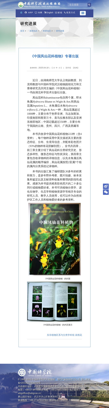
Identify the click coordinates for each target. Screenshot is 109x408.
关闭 (75, 68)
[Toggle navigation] (83, 13)
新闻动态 (33, 31)
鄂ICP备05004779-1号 (68, 379)
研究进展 (60, 31)
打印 (68, 68)
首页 (22, 31)
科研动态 (47, 31)
